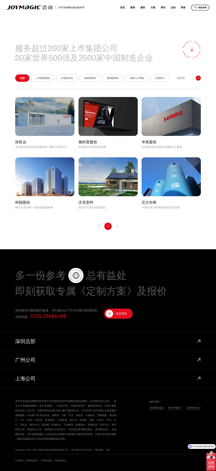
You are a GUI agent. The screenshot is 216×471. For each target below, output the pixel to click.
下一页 (117, 226)
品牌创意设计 (194, 407)
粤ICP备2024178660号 (81, 450)
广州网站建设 (46, 460)
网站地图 (99, 450)
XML (108, 450)
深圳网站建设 (31, 460)
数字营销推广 (175, 407)
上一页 (99, 226)
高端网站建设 (157, 407)
